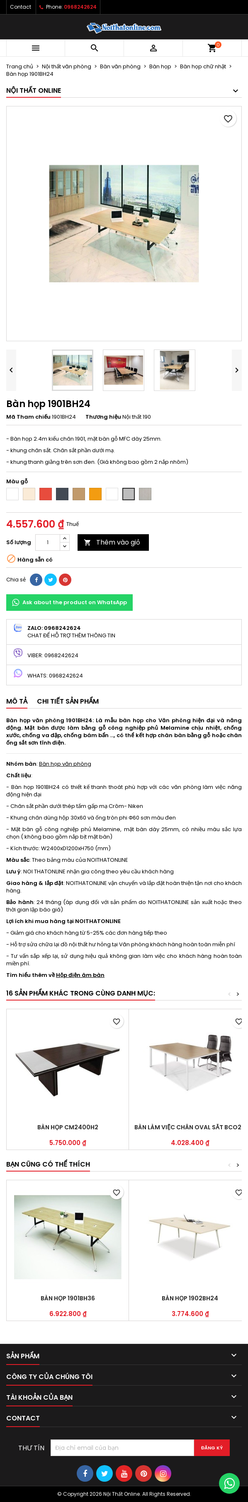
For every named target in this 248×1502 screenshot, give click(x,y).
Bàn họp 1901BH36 (68, 1298)
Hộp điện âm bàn (80, 975)
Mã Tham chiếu (28, 417)
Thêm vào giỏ (112, 542)
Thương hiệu (103, 417)
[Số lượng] (47, 542)
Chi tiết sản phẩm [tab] (68, 701)
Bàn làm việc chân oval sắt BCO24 (190, 1127)
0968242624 (80, 6)
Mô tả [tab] (16, 701)
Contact (20, 6)
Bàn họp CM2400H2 (67, 1127)
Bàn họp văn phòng (65, 764)
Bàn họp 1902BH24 (190, 1298)
